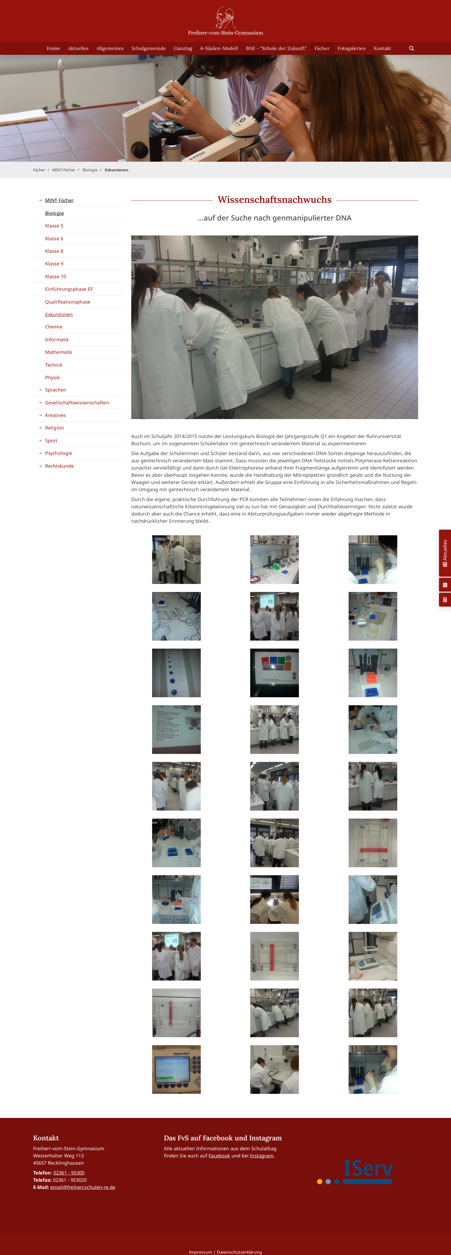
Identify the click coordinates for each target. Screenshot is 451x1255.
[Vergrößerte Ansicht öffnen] (176, 559)
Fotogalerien (352, 48)
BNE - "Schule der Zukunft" (276, 48)
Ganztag (183, 48)
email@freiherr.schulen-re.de (82, 1187)
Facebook (219, 1155)
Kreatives (55, 415)
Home (53, 48)
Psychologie (58, 453)
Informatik (57, 339)
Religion (54, 427)
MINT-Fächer (63, 169)
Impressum (200, 1252)
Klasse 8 (54, 251)
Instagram (261, 1155)
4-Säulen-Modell (219, 48)
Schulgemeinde (149, 48)
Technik (53, 365)
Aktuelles (78, 48)
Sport (51, 440)
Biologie (90, 169)
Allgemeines (110, 48)
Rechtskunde (59, 466)
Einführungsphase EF (69, 289)
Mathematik (58, 352)
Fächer (322, 48)
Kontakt (382, 48)
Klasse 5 (54, 225)
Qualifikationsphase (68, 302)
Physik (52, 377)
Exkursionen (116, 169)
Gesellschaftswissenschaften (77, 402)
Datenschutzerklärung (239, 1252)
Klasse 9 (54, 263)
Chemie (53, 326)
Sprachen (56, 389)
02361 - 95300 (68, 1172)
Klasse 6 (54, 238)
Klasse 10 (55, 276)
